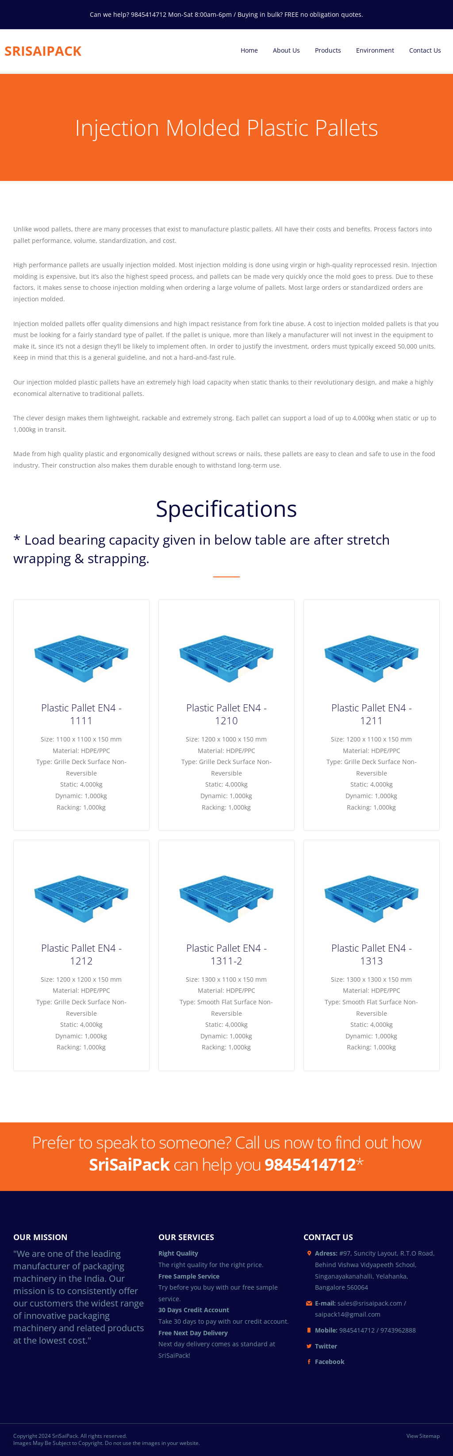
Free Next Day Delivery (193, 1333)
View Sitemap (423, 1436)
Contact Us (425, 50)
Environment (375, 50)
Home (249, 50)
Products (328, 50)
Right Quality (178, 1253)
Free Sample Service (188, 1276)
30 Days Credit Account (193, 1310)
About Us (286, 50)
